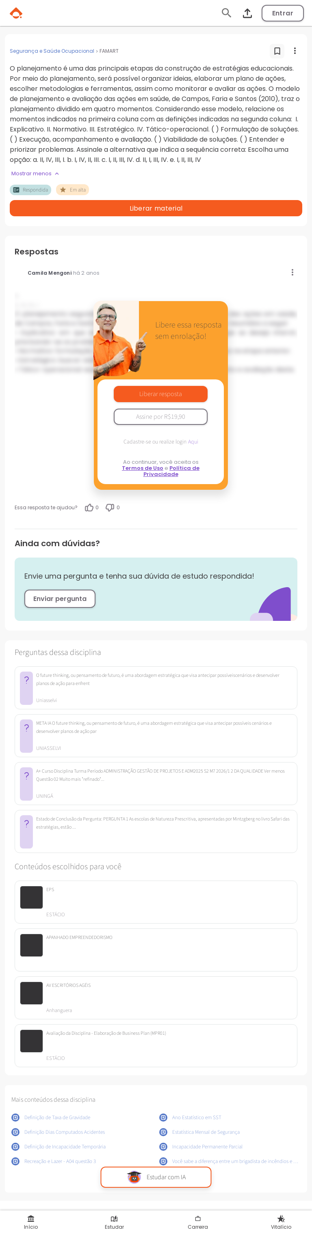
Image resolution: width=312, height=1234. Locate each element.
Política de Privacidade (171, 471)
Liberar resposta (160, 394)
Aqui (193, 442)
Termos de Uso (142, 468)
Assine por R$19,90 (160, 416)
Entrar (282, 13)
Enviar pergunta (60, 598)
